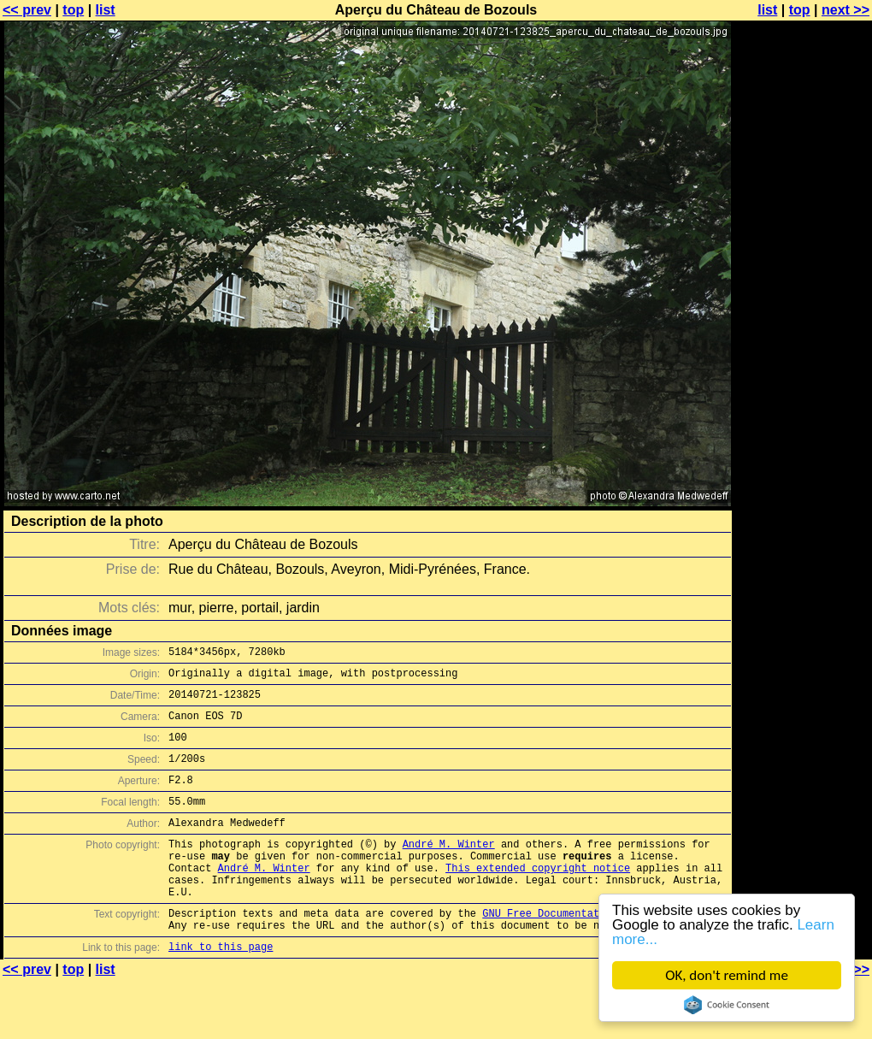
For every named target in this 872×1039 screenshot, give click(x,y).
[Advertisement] (802, 220)
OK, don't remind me (726, 975)
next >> (845, 10)
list (105, 10)
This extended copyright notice (537, 898)
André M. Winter (449, 869)
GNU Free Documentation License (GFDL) (596, 951)
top (73, 10)
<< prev (27, 10)
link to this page (220, 990)
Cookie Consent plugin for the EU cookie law (726, 1004)
